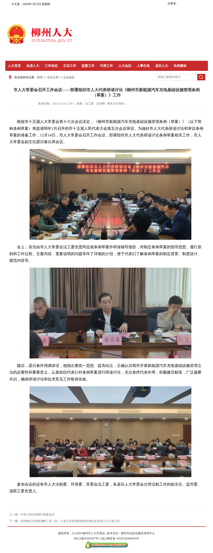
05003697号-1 (92, 538)
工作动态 (51, 65)
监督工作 (88, 65)
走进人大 (32, 65)
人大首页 (14, 65)
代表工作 (106, 65)
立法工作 (69, 65)
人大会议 (124, 65)
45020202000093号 (127, 538)
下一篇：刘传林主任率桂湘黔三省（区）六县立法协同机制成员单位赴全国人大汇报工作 (64, 521)
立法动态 (68, 77)
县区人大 (161, 65)
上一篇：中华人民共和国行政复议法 (32, 514)
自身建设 (180, 65)
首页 (40, 77)
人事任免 (143, 65)
